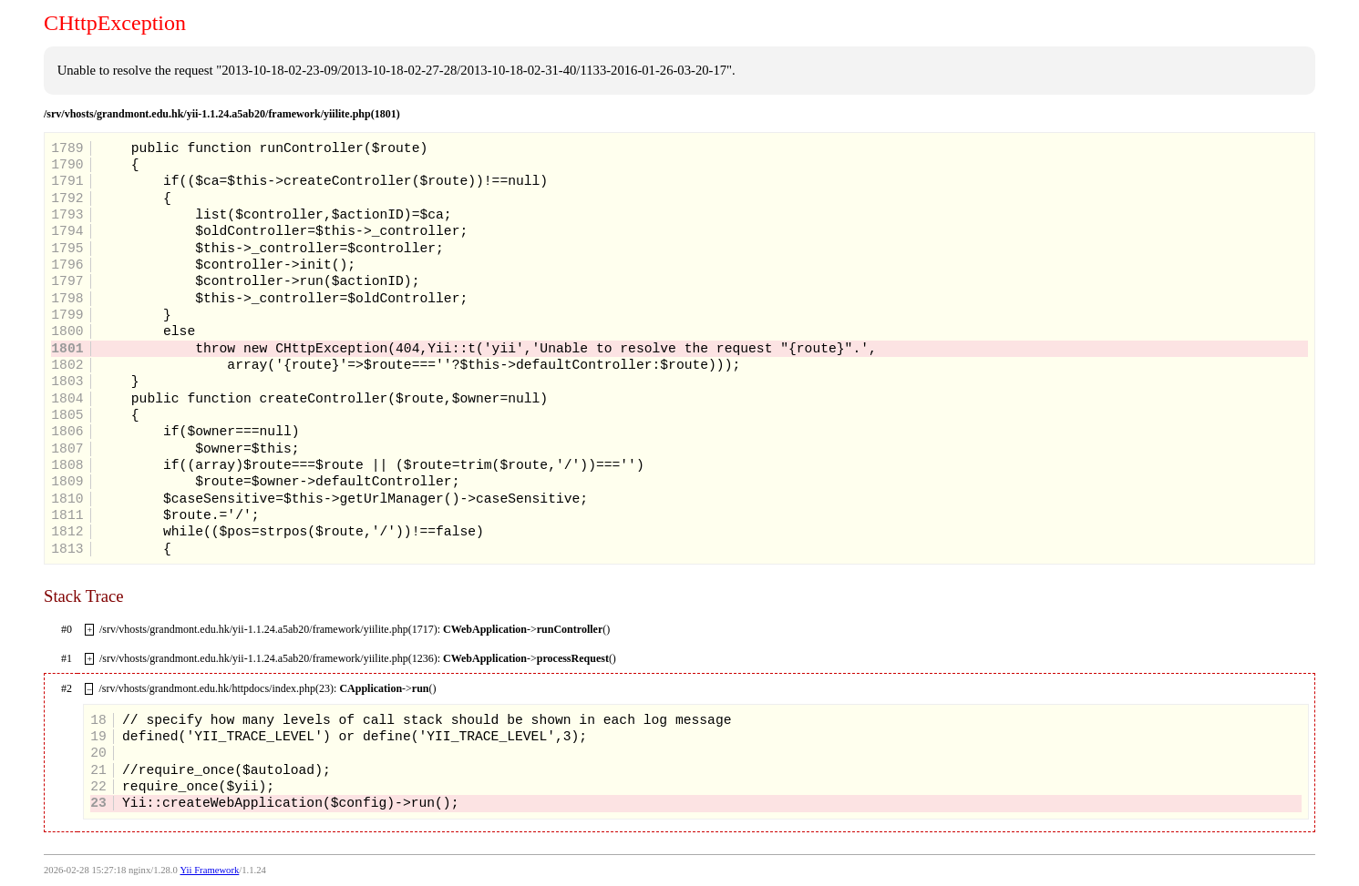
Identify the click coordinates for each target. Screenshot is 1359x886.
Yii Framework (209, 870)
